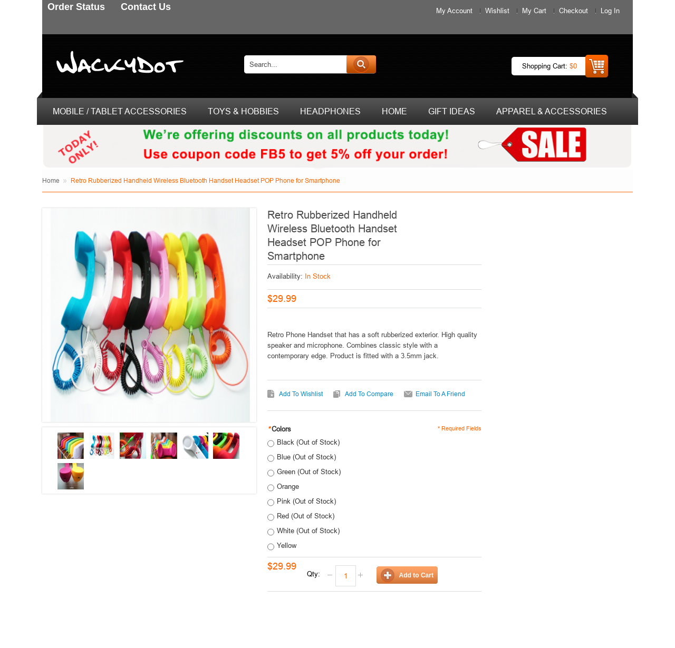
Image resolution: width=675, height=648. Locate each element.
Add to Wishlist (301, 394)
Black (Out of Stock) (308, 442)
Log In (610, 10)
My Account (454, 10)
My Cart (534, 10)
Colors (279, 429)
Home (51, 180)
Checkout (573, 10)
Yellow (286, 545)
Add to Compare (369, 394)
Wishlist (497, 10)
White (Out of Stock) (308, 530)
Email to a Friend (440, 394)
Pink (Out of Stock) (306, 501)
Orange (288, 486)
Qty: (313, 574)
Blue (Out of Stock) (306, 457)
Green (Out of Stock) (309, 471)
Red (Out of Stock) (305, 516)
